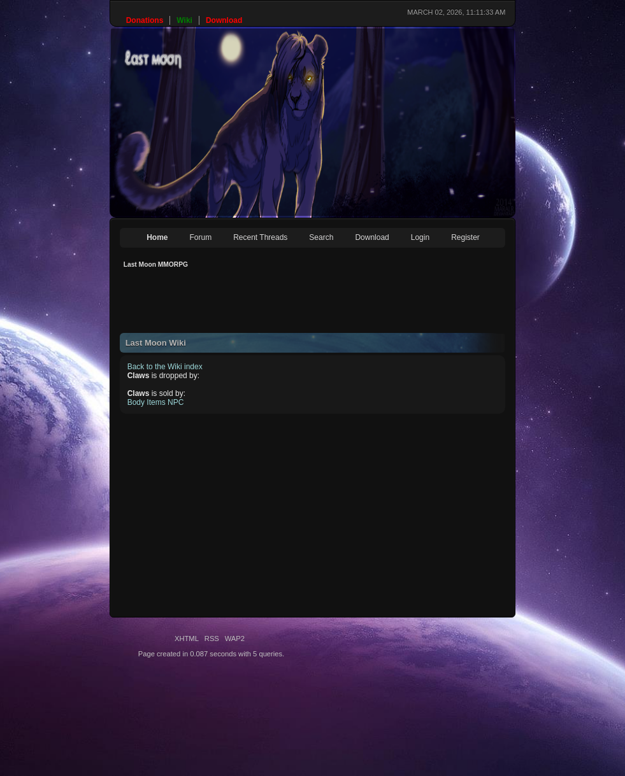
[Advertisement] (352, 304)
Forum (201, 237)
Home (157, 237)
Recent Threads (260, 237)
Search (321, 237)
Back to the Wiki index (165, 366)
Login (420, 237)
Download (372, 237)
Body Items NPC (155, 402)
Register (465, 237)
